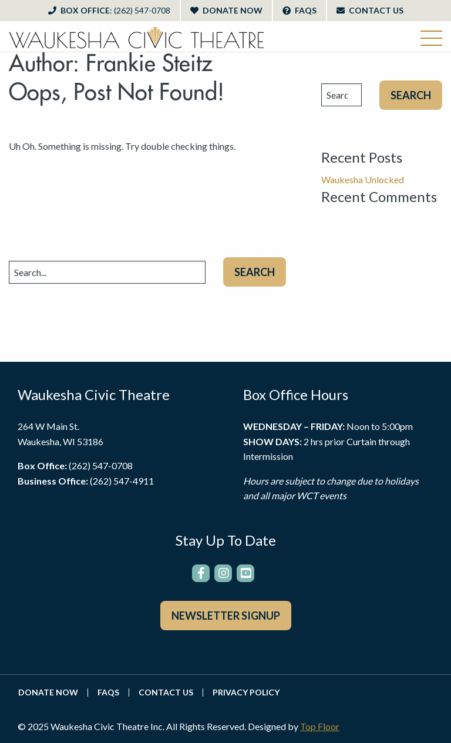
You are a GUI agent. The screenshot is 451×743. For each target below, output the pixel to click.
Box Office (109, 10)
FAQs (299, 10)
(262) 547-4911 (122, 480)
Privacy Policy (246, 692)
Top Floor (319, 726)
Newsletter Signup (225, 615)
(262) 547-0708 (101, 465)
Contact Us (369, 10)
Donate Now (226, 10)
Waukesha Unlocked (362, 179)
